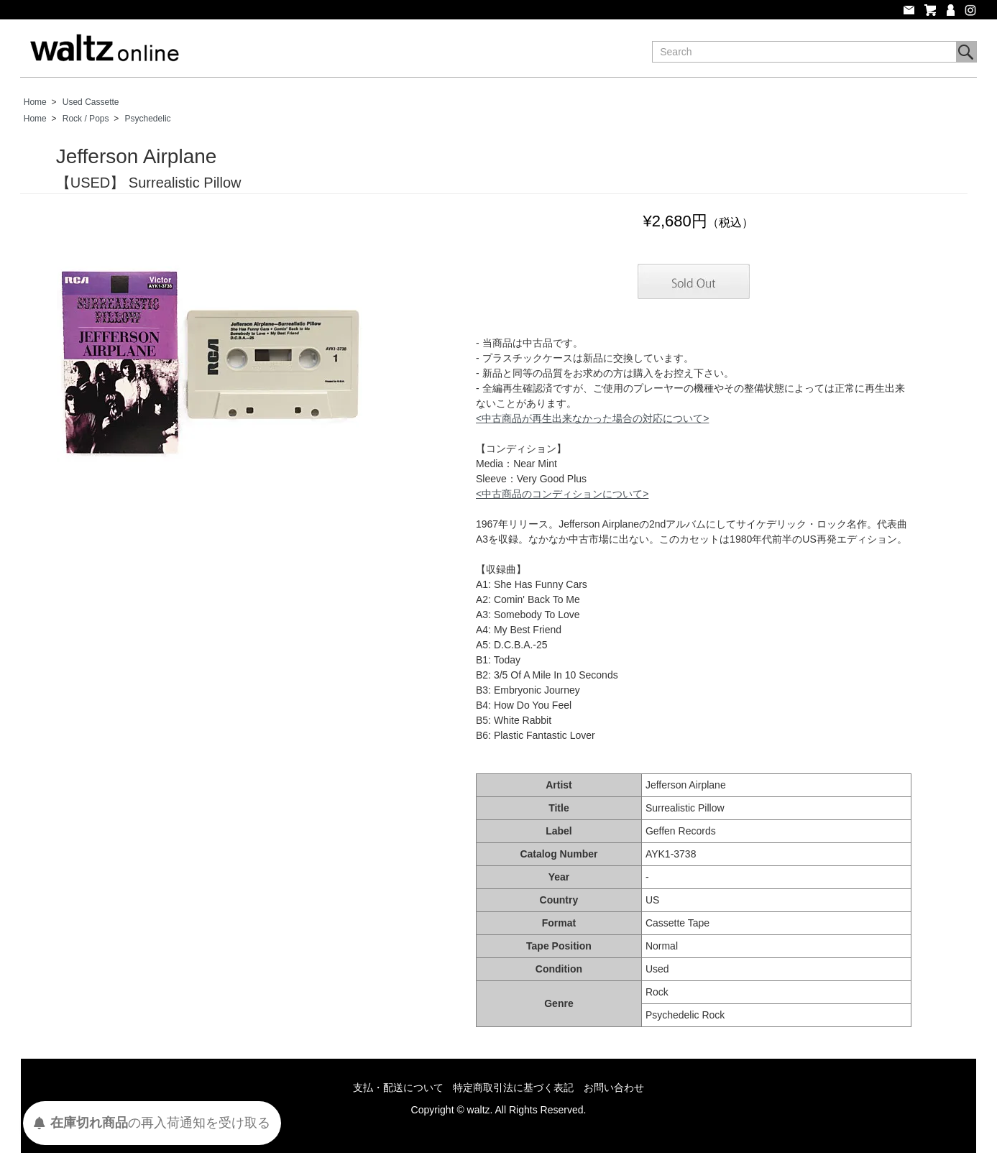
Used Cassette (91, 102)
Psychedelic (148, 119)
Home (35, 102)
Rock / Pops (86, 119)
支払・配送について (398, 1087)
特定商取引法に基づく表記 (513, 1087)
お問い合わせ (614, 1087)
